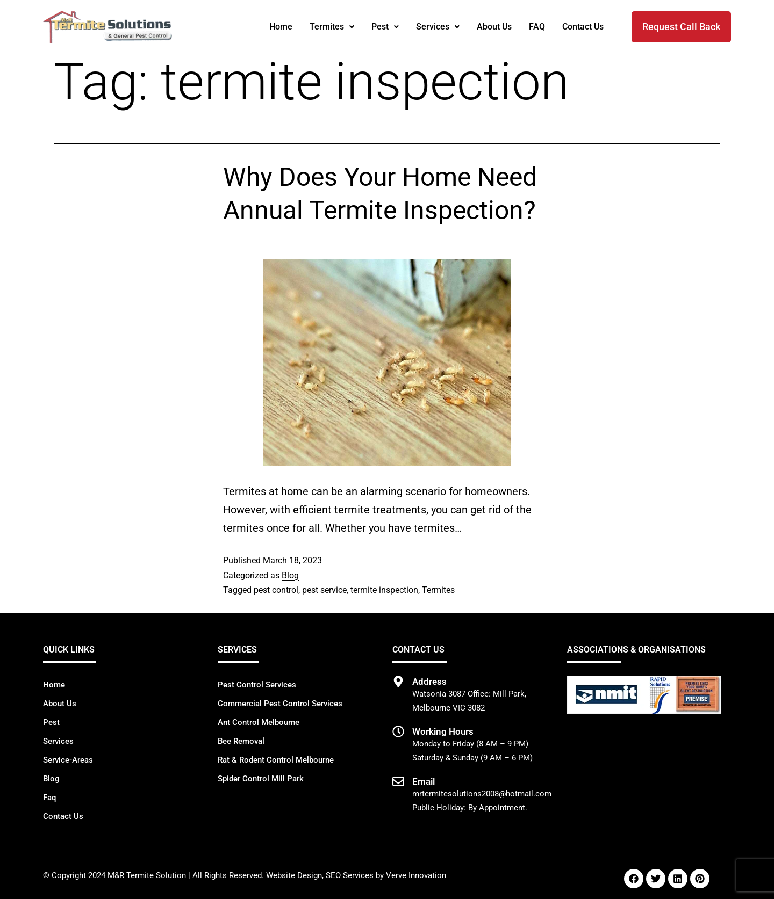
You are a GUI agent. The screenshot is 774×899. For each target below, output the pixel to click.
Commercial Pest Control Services (280, 703)
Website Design (294, 875)
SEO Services (350, 875)
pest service (324, 590)
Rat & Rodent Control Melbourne (276, 760)
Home (280, 26)
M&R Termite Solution (147, 875)
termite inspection (384, 590)
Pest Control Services (257, 685)
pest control (276, 590)
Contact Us (583, 26)
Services (438, 26)
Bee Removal (241, 741)
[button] (332, 27)
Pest (385, 26)
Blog (290, 575)
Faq (49, 797)
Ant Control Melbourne (258, 722)
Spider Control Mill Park (261, 779)
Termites (332, 26)
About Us (494, 26)
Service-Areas (68, 760)
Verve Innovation (416, 875)
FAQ (537, 26)
